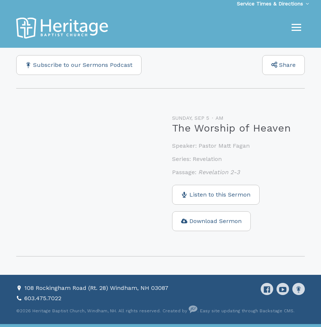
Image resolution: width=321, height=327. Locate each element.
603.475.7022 (42, 298)
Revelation (207, 158)
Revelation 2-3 (219, 172)
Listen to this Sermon (219, 194)
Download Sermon (215, 221)
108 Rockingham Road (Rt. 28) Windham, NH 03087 (96, 287)
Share (287, 64)
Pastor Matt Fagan (224, 145)
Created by (180, 310)
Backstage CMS (276, 310)
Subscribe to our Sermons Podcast (82, 64)
